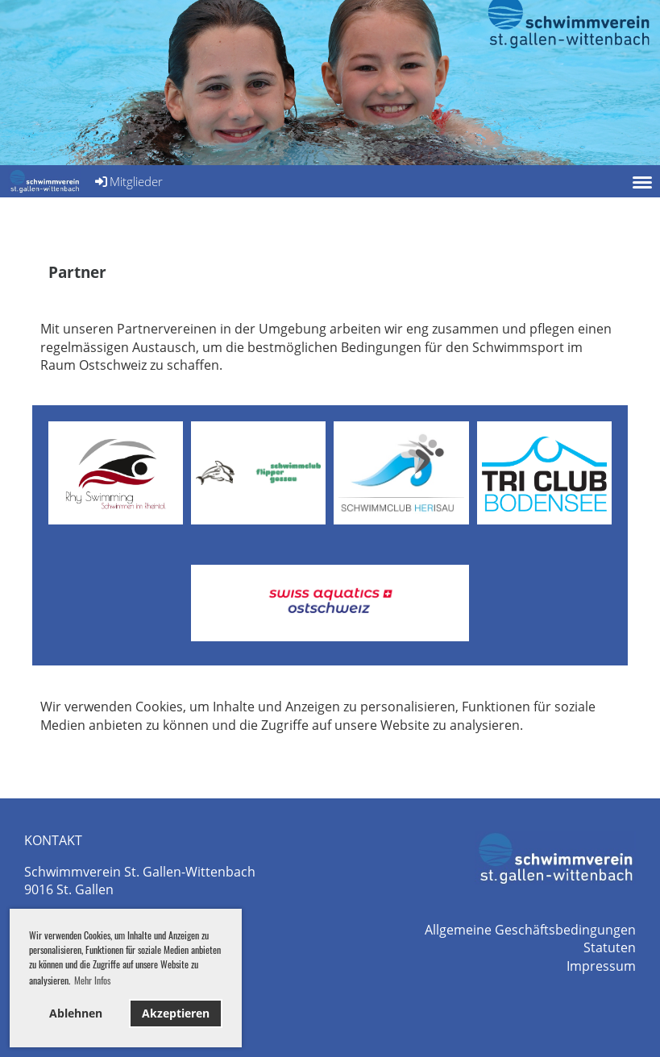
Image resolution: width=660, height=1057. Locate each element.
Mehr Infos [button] (92, 980)
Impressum (601, 966)
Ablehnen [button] (75, 1013)
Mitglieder (128, 181)
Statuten (609, 947)
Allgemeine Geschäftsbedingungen (530, 930)
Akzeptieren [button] (176, 1013)
